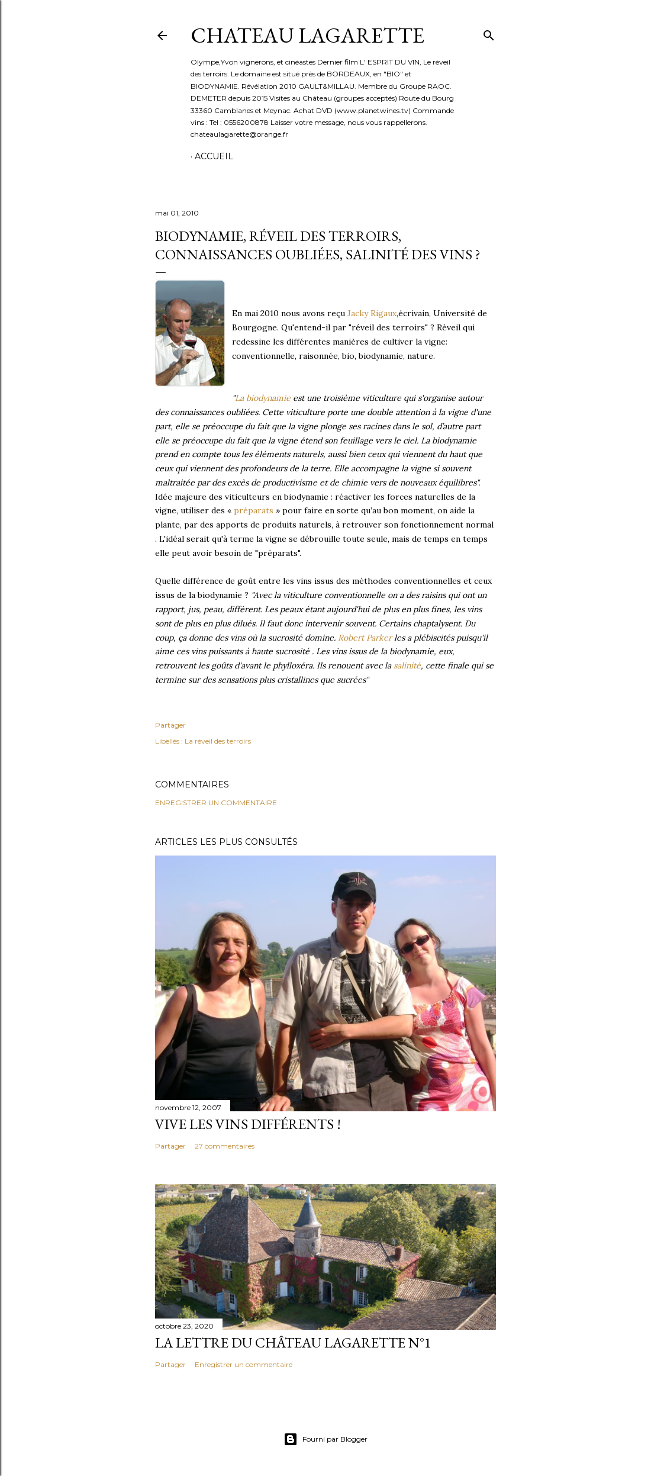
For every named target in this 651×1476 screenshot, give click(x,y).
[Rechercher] (489, 32)
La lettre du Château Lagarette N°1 (293, 1342)
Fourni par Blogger (325, 1439)
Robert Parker (365, 637)
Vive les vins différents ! (248, 1124)
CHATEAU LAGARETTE (307, 35)
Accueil (214, 156)
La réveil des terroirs (218, 741)
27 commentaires (224, 1145)
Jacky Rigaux (372, 313)
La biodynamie (263, 398)
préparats (253, 510)
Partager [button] (170, 725)
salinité (407, 665)
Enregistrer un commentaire (216, 802)
